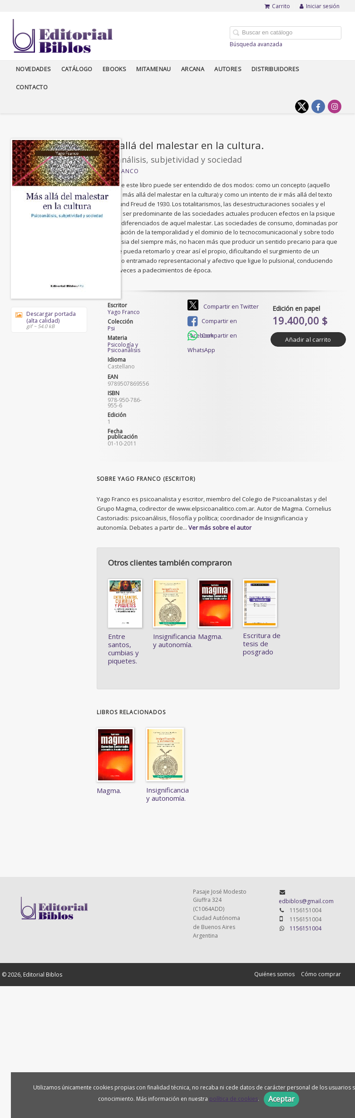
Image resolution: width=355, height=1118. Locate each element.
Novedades (33, 69)
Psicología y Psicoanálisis (124, 347)
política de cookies (233, 1099)
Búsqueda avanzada (256, 44)
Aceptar (281, 1099)
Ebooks (114, 69)
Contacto (32, 87)
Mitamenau (153, 69)
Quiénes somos (274, 974)
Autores (228, 69)
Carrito (277, 6)
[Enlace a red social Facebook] (318, 106)
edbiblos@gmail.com (306, 901)
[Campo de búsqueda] (285, 32)
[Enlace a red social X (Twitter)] (302, 106)
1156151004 (305, 928)
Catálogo (77, 69)
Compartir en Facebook (212, 322)
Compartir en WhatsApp (212, 336)
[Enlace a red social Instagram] (334, 106)
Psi (111, 328)
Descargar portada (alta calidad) (45, 319)
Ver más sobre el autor (219, 527)
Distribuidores (275, 69)
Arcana (192, 69)
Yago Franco (124, 312)
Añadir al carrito (308, 339)
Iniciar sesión (320, 6)
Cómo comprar (321, 974)
